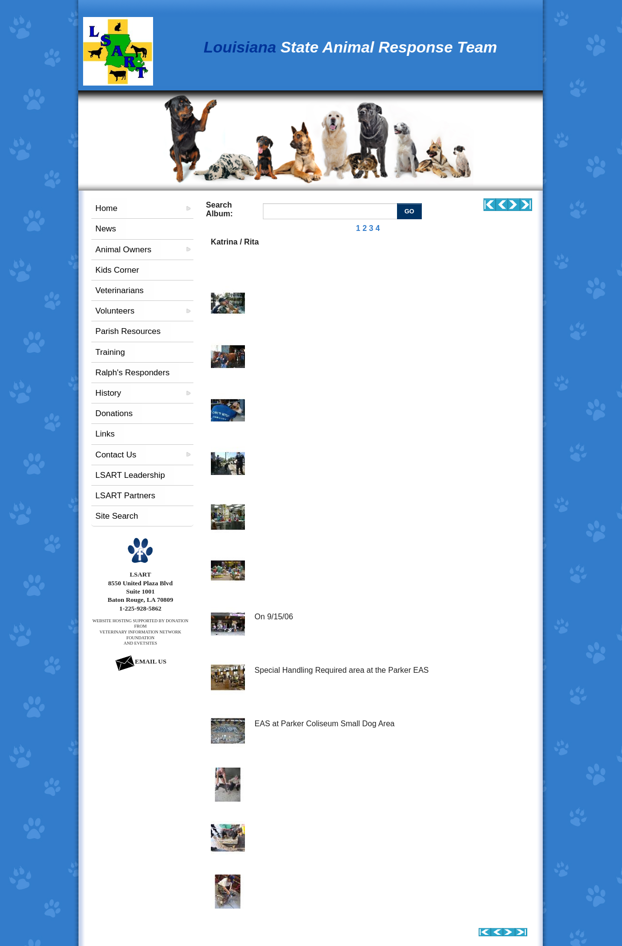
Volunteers (114, 310)
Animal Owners (123, 249)
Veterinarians (119, 290)
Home (106, 208)
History (108, 393)
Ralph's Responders (132, 372)
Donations (114, 413)
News (105, 228)
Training (110, 352)
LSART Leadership (130, 475)
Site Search (116, 516)
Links (105, 433)
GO (409, 211)
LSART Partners (125, 495)
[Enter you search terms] (331, 211)
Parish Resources (127, 331)
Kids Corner (117, 270)
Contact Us (115, 454)
